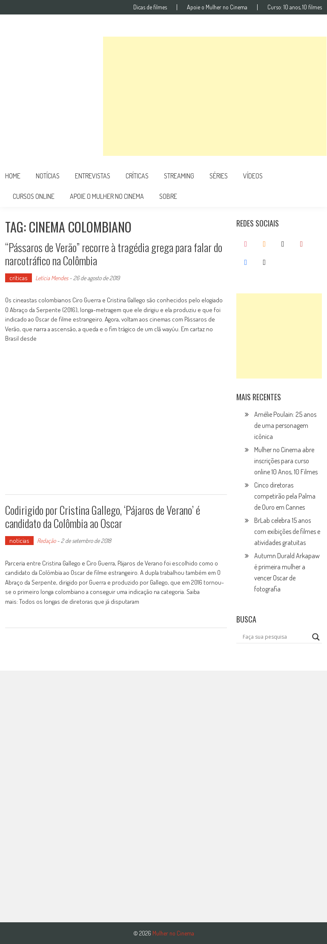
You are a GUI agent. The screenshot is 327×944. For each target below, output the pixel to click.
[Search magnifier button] (316, 637)
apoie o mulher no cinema (107, 196)
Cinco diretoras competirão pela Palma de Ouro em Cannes (285, 496)
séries (218, 176)
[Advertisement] (215, 96)
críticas (137, 176)
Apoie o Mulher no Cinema (217, 7)
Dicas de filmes (150, 7)
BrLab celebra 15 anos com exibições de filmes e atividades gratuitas (287, 531)
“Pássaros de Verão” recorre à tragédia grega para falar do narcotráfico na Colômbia (113, 254)
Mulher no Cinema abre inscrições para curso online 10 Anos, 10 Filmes (286, 460)
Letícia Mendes (51, 277)
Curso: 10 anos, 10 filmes (294, 7)
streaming (179, 176)
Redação (46, 540)
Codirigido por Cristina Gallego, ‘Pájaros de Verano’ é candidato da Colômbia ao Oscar (102, 516)
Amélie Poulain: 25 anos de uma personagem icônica (285, 425)
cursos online (33, 196)
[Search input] (275, 637)
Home (12, 176)
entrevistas (92, 176)
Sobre (168, 196)
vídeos (253, 176)
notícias (48, 176)
